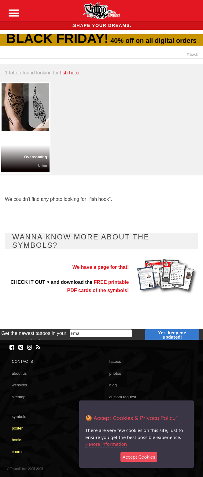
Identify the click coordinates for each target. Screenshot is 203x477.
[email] (101, 333)
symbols (19, 416)
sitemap (18, 397)
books (17, 440)
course (17, 451)
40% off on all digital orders (101, 40)
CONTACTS (22, 361)
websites (19, 385)
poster (17, 428)
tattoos (115, 361)
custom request (122, 397)
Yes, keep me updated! (172, 335)
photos (115, 373)
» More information (106, 444)
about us (19, 373)
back (192, 54)
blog (113, 385)
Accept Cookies (139, 457)
